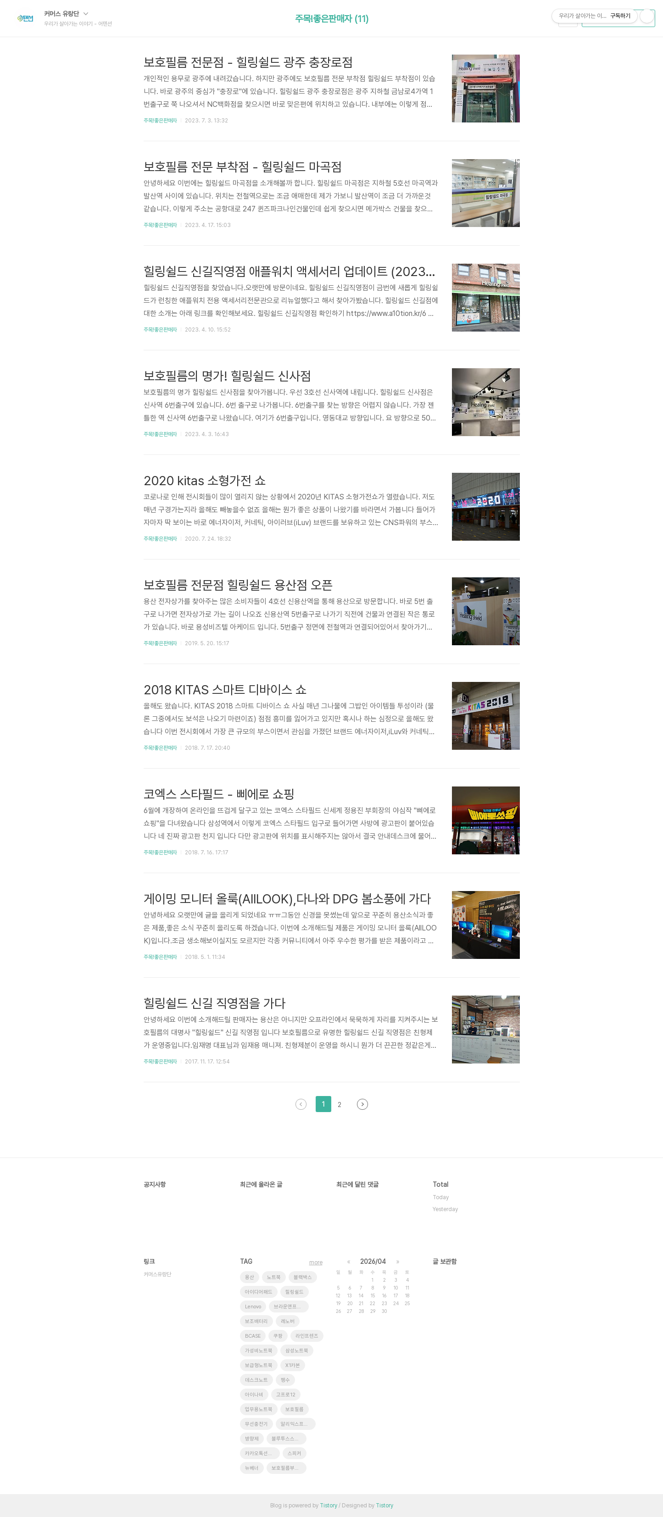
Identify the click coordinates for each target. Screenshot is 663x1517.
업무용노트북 (259, 1409)
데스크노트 (256, 1380)
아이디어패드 (259, 1292)
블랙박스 (303, 1277)
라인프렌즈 (306, 1336)
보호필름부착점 (288, 1468)
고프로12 (285, 1395)
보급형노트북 (259, 1365)
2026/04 (373, 1261)
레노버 (288, 1321)
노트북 (274, 1277)
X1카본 (292, 1365)
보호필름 (294, 1409)
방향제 (252, 1439)
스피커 (294, 1453)
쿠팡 (278, 1336)
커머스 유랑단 (66, 13)
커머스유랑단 (157, 1274)
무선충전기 (256, 1424)
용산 (249, 1277)
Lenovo (253, 1307)
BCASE (253, 1336)
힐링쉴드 (294, 1292)
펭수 (285, 1380)
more (316, 1262)
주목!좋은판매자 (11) (331, 18)
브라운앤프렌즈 (290, 1307)
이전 (300, 1104)
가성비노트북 (259, 1351)
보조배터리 (256, 1321)
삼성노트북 (296, 1351)
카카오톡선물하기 (262, 1453)
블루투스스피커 (288, 1439)
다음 (362, 1104)
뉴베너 (252, 1468)
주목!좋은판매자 (160, 120)
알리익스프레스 (297, 1424)
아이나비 (254, 1395)
